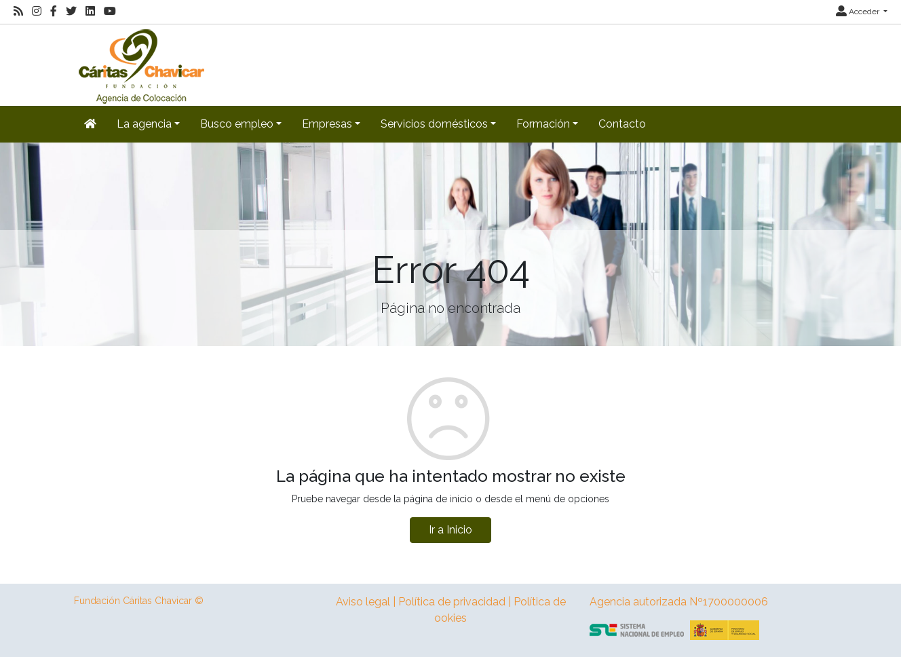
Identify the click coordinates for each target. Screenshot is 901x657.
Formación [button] (543, 123)
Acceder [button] (858, 11)
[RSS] (18, 11)
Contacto (622, 123)
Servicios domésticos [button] (434, 123)
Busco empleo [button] (236, 123)
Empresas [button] (327, 123)
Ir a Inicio (450, 529)
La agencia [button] (144, 123)
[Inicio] (140, 64)
